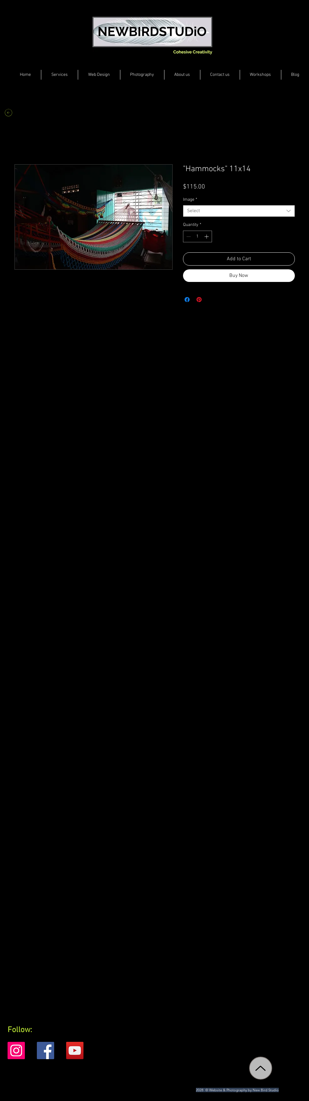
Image (190, 199)
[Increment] (207, 236)
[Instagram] (16, 1050)
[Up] (260, 1068)
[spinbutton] (197, 236)
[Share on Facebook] (187, 299)
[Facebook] (45, 1050)
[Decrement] (188, 236)
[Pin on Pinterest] (199, 299)
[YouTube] (74, 1050)
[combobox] (239, 211)
